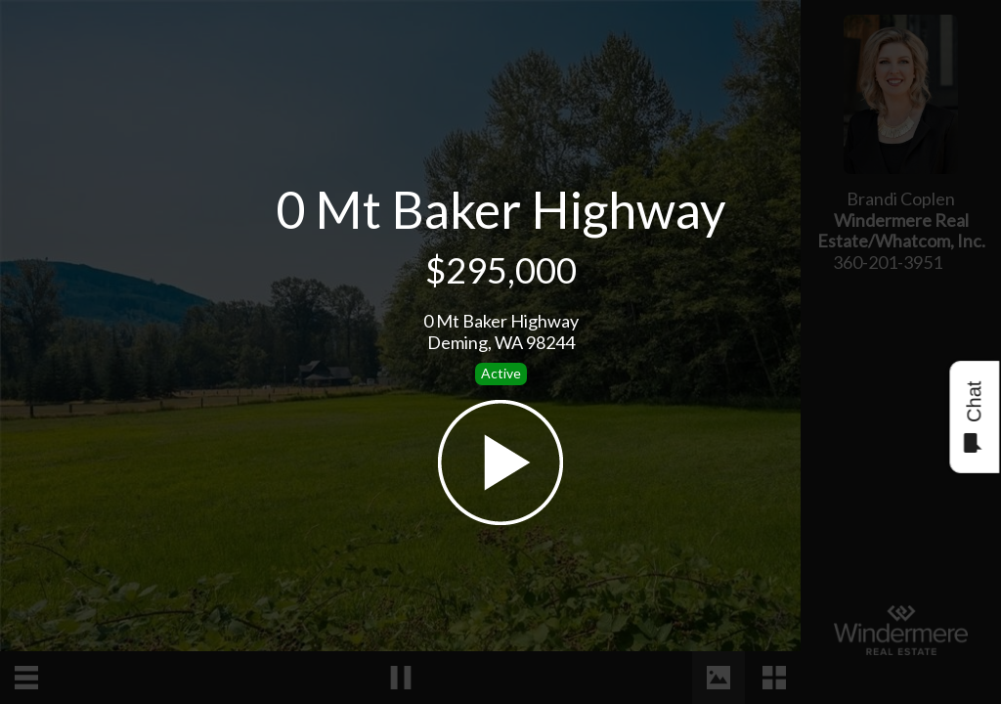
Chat (973, 417)
